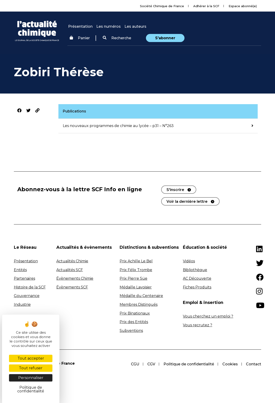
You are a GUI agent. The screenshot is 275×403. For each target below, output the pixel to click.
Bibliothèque (195, 270)
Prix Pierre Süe (133, 278)
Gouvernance (26, 296)
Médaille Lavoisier (136, 287)
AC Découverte (197, 278)
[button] (117, 38)
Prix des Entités (134, 322)
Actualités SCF (69, 270)
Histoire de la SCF (30, 287)
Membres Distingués (138, 304)
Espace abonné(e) (243, 6)
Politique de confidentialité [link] (30, 389)
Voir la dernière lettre (187, 201)
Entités (20, 270)
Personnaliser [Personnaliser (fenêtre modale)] (30, 378)
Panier (80, 38)
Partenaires (24, 278)
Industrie (22, 304)
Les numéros (108, 26)
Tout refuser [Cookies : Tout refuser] (30, 368)
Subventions (131, 330)
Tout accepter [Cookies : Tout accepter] (31, 358)
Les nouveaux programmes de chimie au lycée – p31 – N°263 (118, 126)
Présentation (80, 26)
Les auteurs (135, 26)
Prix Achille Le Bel (136, 261)
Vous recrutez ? (197, 325)
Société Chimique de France (162, 6)
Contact (253, 364)
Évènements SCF (72, 287)
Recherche (117, 38)
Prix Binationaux (135, 313)
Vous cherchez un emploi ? (208, 316)
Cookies (230, 364)
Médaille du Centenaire (141, 296)
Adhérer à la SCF (206, 6)
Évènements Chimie (74, 278)
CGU (134, 364)
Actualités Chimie (72, 261)
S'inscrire (175, 190)
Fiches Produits (197, 287)
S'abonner (165, 38)
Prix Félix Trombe (136, 270)
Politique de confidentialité (188, 364)
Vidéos (189, 261)
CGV (151, 364)
